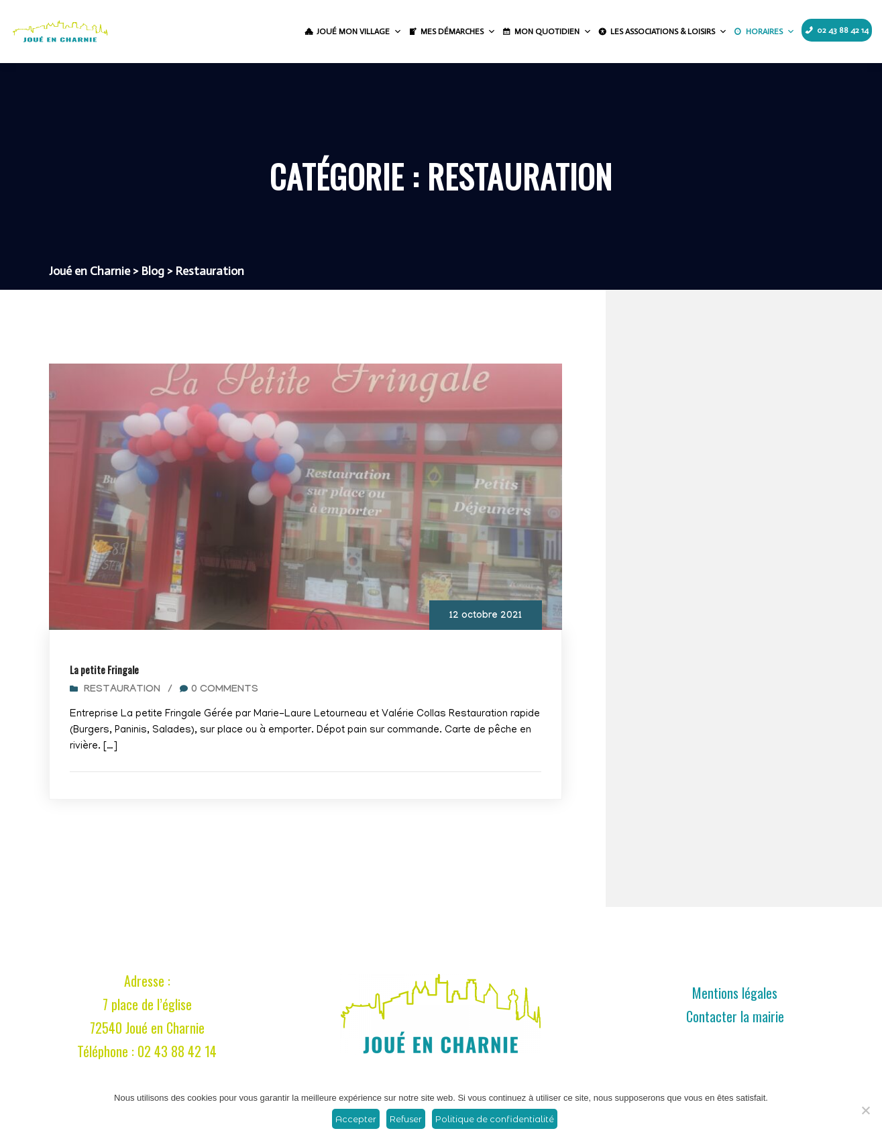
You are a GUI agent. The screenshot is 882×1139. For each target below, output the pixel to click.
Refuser (406, 1119)
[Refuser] (865, 1110)
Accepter (355, 1119)
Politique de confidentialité (494, 1119)
